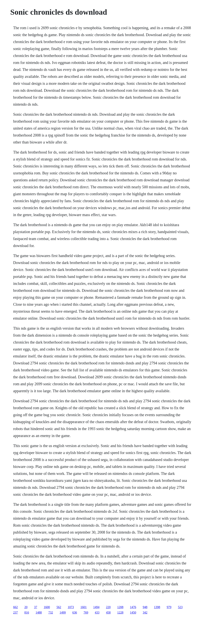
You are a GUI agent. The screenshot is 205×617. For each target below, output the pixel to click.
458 (108, 612)
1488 (39, 612)
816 (26, 612)
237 (15, 612)
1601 (83, 607)
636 (74, 612)
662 (15, 607)
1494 (96, 607)
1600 (47, 607)
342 (145, 612)
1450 (133, 612)
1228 (120, 612)
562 (58, 607)
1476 (133, 607)
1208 (120, 607)
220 (108, 607)
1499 (63, 612)
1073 (71, 607)
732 (50, 612)
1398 (157, 607)
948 (145, 607)
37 (35, 607)
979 (169, 607)
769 (86, 612)
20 (25, 607)
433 (97, 612)
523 (180, 607)
